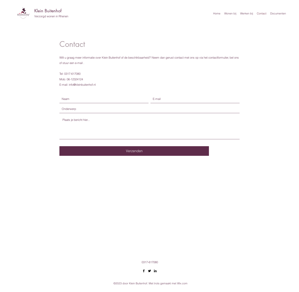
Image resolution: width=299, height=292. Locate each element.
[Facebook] (144, 271)
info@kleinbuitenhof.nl (82, 84)
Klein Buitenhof (48, 10)
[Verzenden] (134, 151)
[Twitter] (149, 271)
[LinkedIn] (155, 271)
